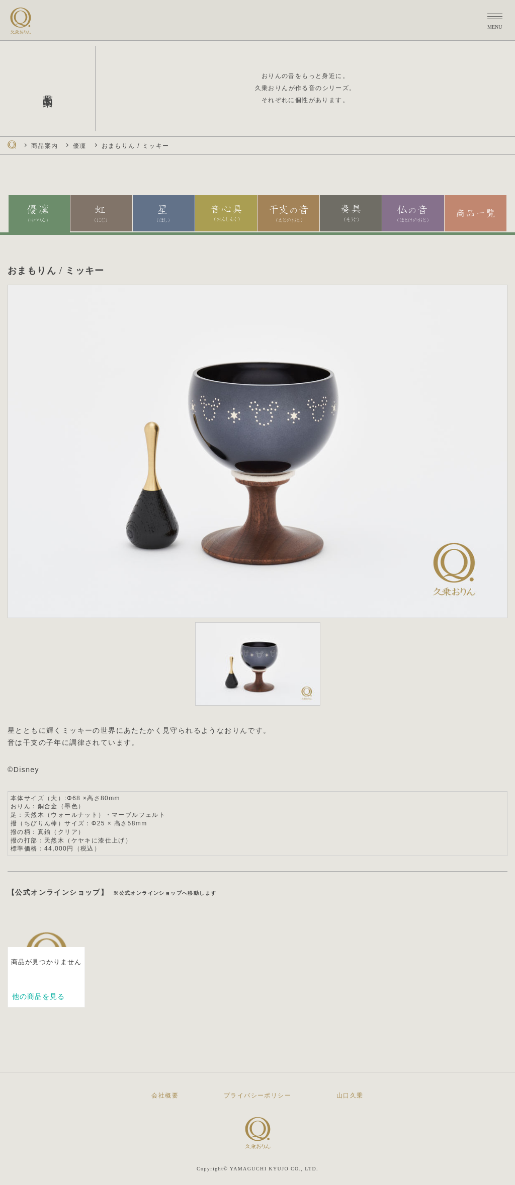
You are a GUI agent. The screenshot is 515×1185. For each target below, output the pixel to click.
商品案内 (44, 145)
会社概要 (165, 1095)
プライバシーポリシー (257, 1095)
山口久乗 (350, 1095)
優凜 (80, 145)
